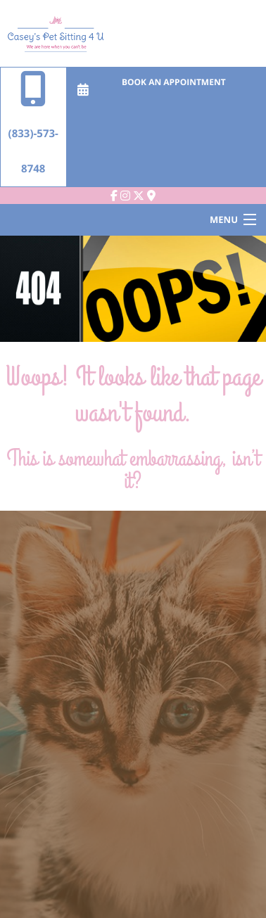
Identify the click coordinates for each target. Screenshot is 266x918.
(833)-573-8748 (33, 122)
